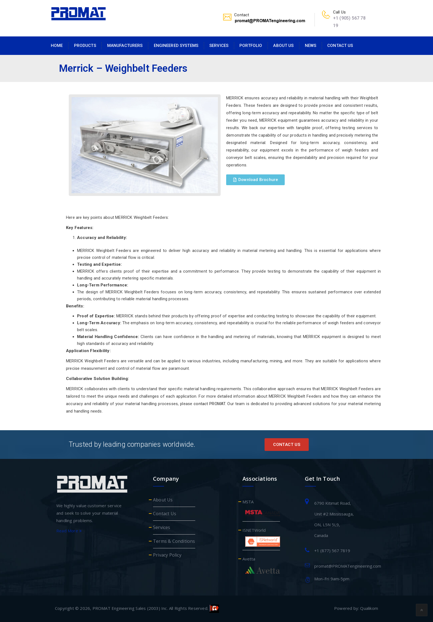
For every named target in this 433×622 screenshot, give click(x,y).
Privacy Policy (167, 555)
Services (218, 45)
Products (85, 45)
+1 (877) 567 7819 (332, 550)
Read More (69, 530)
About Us (283, 45)
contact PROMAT (209, 403)
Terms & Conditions (174, 541)
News (310, 45)
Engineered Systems (176, 45)
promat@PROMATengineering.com (347, 566)
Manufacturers (125, 45)
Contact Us (340, 45)
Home (57, 45)
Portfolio (250, 45)
